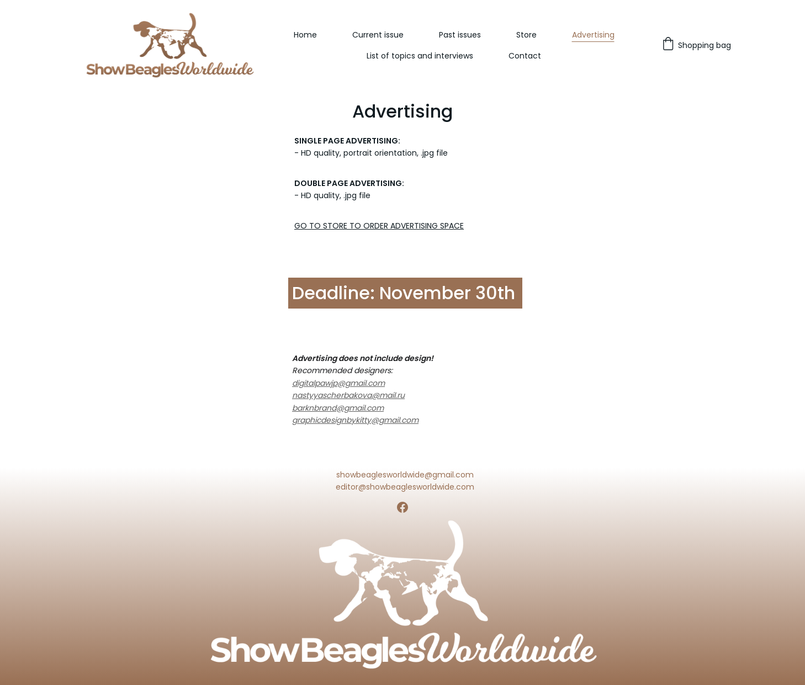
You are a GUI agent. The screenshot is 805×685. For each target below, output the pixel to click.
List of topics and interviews (420, 55)
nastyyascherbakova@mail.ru (348, 395)
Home (305, 34)
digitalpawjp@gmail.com (338, 383)
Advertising (593, 34)
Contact (525, 55)
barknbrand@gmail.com (338, 407)
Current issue (378, 34)
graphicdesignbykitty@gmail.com (355, 420)
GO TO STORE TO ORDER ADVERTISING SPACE (379, 225)
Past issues (460, 34)
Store (526, 34)
